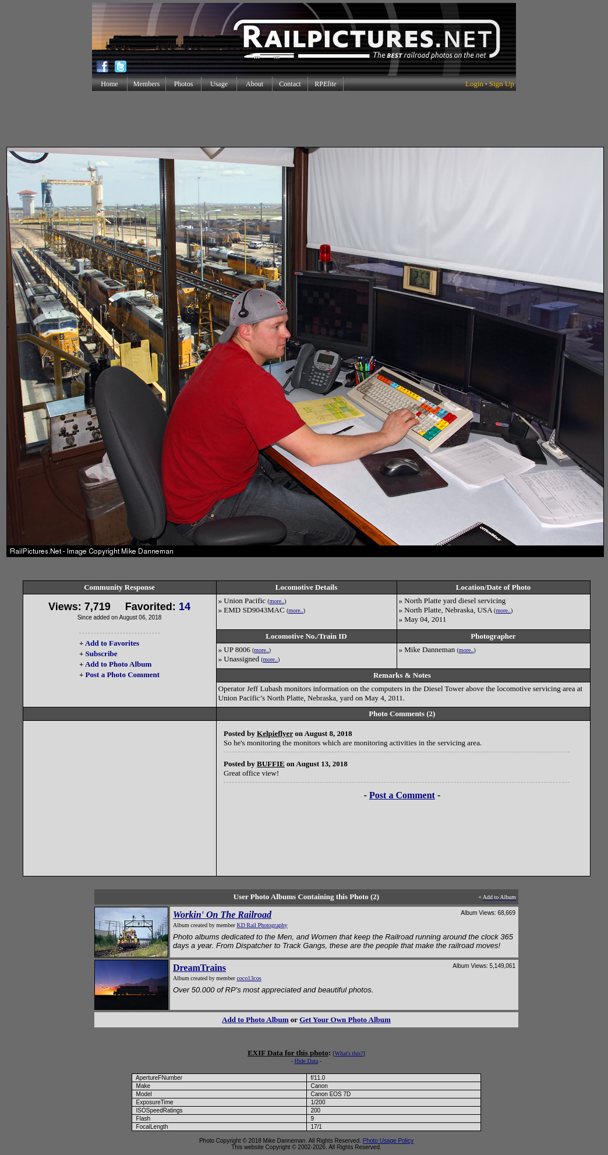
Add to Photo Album (118, 664)
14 (184, 606)
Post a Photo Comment (123, 674)
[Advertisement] (304, 119)
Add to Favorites (112, 643)
